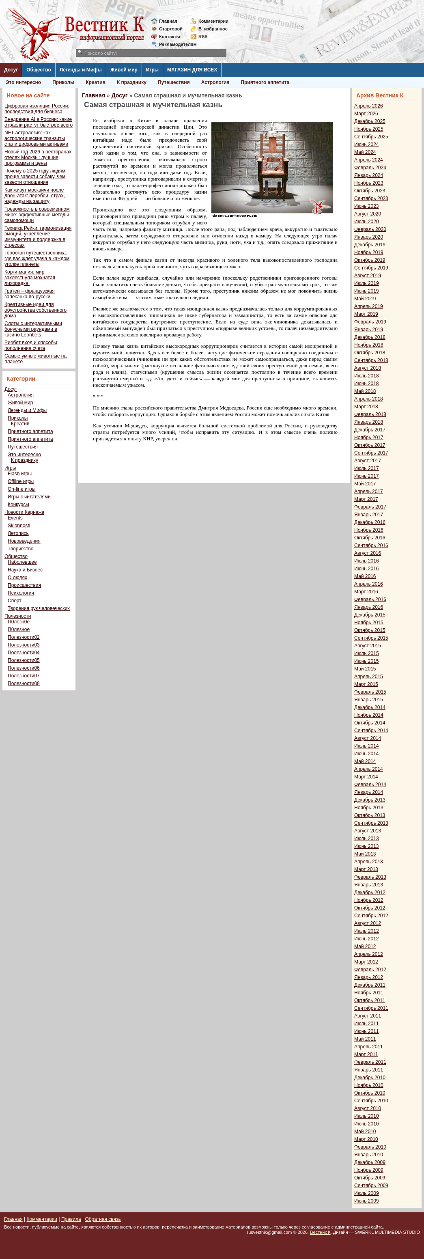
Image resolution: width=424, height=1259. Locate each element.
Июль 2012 (366, 931)
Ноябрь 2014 (368, 715)
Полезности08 (24, 683)
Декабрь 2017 (369, 430)
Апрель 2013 (368, 861)
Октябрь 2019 (369, 260)
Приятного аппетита (265, 82)
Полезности (17, 616)
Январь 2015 (368, 700)
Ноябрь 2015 (368, 622)
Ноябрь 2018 (368, 345)
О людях (17, 577)
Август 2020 (367, 214)
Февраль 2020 (370, 229)
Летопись (18, 533)
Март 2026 (366, 113)
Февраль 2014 (370, 784)
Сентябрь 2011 (371, 1008)
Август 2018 (367, 368)
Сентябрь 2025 (371, 137)
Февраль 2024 (370, 167)
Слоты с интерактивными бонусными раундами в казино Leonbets (33, 329)
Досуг (11, 70)
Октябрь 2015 (369, 630)
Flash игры (20, 473)
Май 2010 (365, 1131)
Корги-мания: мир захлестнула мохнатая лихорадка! (29, 277)
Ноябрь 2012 (368, 900)
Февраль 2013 (370, 877)
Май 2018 (365, 391)
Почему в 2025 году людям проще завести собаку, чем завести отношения (34, 176)
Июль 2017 (366, 468)
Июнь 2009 (366, 1201)
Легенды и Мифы (81, 70)
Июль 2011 (366, 1023)
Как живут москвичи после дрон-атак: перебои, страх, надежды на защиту (34, 195)
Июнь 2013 (366, 846)
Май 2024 (365, 152)
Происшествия (24, 585)
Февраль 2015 (370, 692)
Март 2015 (366, 684)
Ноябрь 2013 (368, 808)
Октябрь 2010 (369, 1093)
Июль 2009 (366, 1193)
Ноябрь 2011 (368, 993)
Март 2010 (366, 1139)
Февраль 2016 (370, 599)
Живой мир (124, 70)
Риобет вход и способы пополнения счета (30, 345)
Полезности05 (24, 660)
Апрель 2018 (368, 399)
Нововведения (24, 541)
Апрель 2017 (368, 491)
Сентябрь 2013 (371, 823)
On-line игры (21, 489)
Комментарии (213, 21)
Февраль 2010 (370, 1147)
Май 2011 (365, 1039)
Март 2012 (366, 962)
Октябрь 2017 (369, 445)
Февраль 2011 (370, 1062)
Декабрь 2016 (369, 522)
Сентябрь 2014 (371, 730)
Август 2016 (367, 553)
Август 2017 (367, 461)
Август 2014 (367, 738)
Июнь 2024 (366, 144)
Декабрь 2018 (369, 337)
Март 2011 (366, 1054)
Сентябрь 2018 (371, 360)
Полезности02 (24, 637)
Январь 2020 (368, 237)
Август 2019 (367, 275)
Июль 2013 (366, 838)
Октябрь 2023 (369, 191)
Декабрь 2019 (369, 245)
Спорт (15, 601)
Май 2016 (365, 576)
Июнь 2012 (366, 939)
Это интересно (23, 82)
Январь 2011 (368, 1070)
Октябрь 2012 (369, 908)
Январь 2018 (368, 422)
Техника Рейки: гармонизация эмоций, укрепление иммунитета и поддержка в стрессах (37, 236)
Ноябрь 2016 (368, 530)
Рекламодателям (174, 44)
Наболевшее (22, 562)
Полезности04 (24, 652)
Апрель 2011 (368, 1047)
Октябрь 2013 (369, 815)
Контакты (169, 36)
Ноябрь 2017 (368, 437)
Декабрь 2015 (369, 615)
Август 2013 (367, 831)
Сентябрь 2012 (371, 915)
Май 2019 (365, 299)
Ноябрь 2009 (368, 1170)
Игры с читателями (29, 497)
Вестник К (320, 1232)
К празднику (131, 82)
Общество (38, 70)
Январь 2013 (368, 885)
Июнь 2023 (366, 206)
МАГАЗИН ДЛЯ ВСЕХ (192, 70)
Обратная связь (103, 1219)
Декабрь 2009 (369, 1162)
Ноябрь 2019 (368, 252)
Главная (168, 21)
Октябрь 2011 (369, 1000)
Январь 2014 (368, 792)
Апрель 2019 (368, 306)
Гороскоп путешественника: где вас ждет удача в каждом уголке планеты (36, 258)
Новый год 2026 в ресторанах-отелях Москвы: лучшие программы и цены (38, 157)
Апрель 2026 (368, 106)
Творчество (20, 549)
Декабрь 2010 (369, 1077)
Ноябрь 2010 (368, 1085)
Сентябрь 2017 (371, 453)
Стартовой (171, 28)
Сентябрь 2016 (371, 545)
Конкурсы (18, 504)
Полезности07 (24, 676)
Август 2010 (367, 1108)
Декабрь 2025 (369, 121)
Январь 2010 (368, 1155)
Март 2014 (366, 777)
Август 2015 (367, 646)
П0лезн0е (19, 622)
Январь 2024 (368, 175)
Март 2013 (366, 869)
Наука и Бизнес (25, 570)
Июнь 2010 (366, 1124)
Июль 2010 (366, 1116)
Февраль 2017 (370, 507)
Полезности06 (24, 668)
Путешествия (174, 82)
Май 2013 (365, 854)
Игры (152, 70)
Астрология (215, 82)
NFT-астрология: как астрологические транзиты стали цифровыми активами (36, 138)
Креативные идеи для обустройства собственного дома (35, 310)
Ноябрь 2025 (368, 129)
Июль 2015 (366, 653)
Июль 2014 (366, 746)
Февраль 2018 (370, 414)
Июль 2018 (366, 376)
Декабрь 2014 (369, 707)
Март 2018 (366, 407)
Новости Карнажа (24, 512)
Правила (71, 1219)
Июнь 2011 (366, 1031)
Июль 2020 (366, 221)
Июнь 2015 (366, 661)
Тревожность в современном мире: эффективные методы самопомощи (37, 214)
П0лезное (19, 629)
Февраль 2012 (370, 969)
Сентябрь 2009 (371, 1185)
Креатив (95, 82)
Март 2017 (366, 499)
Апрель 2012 (368, 954)
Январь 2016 (368, 607)
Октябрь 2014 (369, 723)
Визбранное (213, 28)
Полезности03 (24, 645)
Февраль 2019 (370, 322)
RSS (203, 36)
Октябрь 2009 (369, 1178)
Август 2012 (367, 923)
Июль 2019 (366, 283)
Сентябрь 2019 (371, 268)
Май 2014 (365, 761)
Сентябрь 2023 (371, 198)
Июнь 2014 (366, 754)
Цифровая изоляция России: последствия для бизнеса (36, 108)
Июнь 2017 (366, 476)
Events (15, 518)
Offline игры (21, 481)
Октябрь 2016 (369, 538)
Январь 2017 (368, 514)
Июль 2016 (366, 561)
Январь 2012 (368, 977)
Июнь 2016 (366, 568)
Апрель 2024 (368, 160)
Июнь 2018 (366, 383)
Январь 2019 (368, 329)
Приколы (63, 82)
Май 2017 (365, 484)
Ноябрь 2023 (368, 183)
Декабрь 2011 (369, 985)
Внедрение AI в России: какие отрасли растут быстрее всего (38, 122)
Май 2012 (365, 946)
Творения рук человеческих (39, 608)
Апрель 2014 (368, 769)
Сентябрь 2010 (371, 1101)
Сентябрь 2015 (371, 638)
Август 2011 (367, 1016)
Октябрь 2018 (369, 353)
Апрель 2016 (368, 584)
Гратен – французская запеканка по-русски (29, 294)
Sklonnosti (19, 525)
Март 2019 (366, 314)
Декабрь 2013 (369, 800)
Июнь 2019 (366, 291)
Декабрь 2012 (369, 892)
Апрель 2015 (368, 676)
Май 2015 (365, 669)
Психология (21, 593)
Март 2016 (366, 592)
